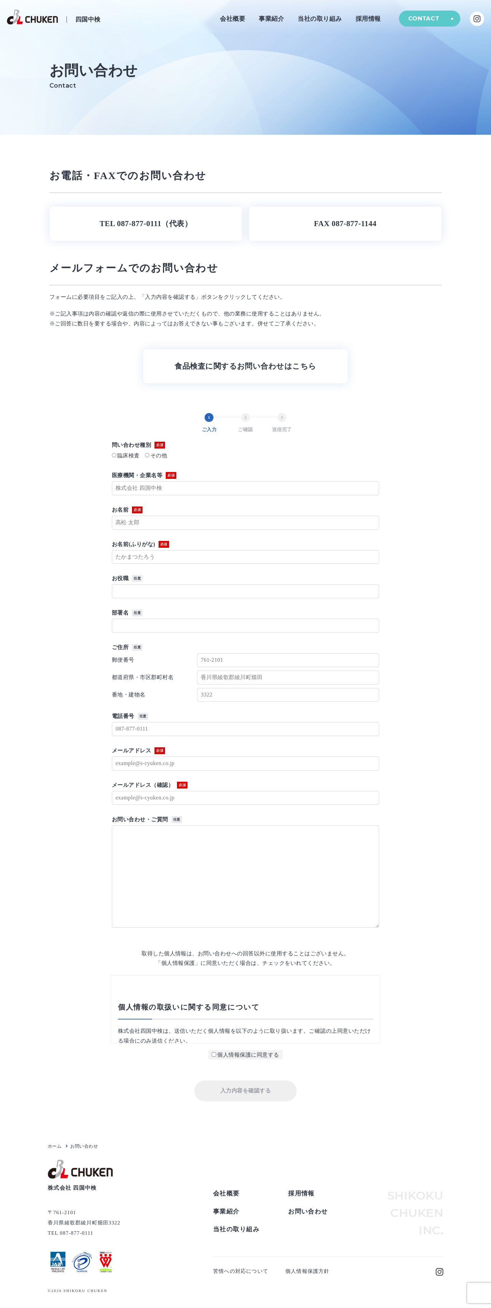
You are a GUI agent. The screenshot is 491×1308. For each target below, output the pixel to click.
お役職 (127, 578)
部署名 (127, 612)
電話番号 (130, 716)
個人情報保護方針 (307, 1271)
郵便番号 (123, 660)
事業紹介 (270, 18)
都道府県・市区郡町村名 (143, 677)
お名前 (127, 509)
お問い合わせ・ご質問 (147, 819)
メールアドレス (138, 750)
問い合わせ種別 (138, 445)
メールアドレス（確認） (150, 785)
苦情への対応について (240, 1271)
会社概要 (231, 18)
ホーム (54, 1146)
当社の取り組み (319, 18)
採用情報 (367, 18)
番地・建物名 (129, 694)
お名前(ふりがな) (140, 544)
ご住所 (127, 647)
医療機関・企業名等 (144, 475)
